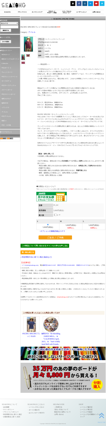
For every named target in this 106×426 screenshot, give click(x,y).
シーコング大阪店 (86, 412)
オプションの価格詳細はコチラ (52, 231)
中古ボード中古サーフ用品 (52, 12)
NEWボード (6, 54)
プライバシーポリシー (11, 412)
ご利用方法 (58, 407)
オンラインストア (37, 12)
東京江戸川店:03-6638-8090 (66, 265)
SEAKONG (7, 12)
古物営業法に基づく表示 (11, 417)
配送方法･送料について (62, 412)
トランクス (5, 107)
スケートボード (7, 90)
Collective (5, 63)
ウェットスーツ (7, 72)
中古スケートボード (8, 94)
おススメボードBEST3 (36, 413)
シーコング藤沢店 (86, 407)
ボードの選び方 (34, 410)
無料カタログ (6, 99)
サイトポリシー (8, 409)
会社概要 (6, 407)
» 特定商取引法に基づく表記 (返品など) (36, 257)
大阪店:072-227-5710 (82, 265)
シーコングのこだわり (36, 407)
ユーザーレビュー (81, 12)
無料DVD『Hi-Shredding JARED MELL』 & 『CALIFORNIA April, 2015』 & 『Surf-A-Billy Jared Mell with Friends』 (50, 339)
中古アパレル (6, 116)
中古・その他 (6, 125)
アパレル (5, 112)
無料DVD (5, 103)
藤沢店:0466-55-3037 (49, 265)
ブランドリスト (22, 12)
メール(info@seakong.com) (30, 265)
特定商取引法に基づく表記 (12, 414)
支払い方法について (61, 409)
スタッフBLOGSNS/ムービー (66, 12)
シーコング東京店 (86, 409)
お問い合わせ (96, 12)
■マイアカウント (6, 132)
